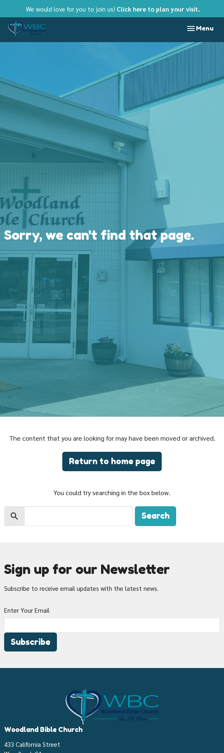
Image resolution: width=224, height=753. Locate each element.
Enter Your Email (27, 610)
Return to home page (112, 461)
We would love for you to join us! (113, 9)
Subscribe (30, 642)
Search (155, 516)
